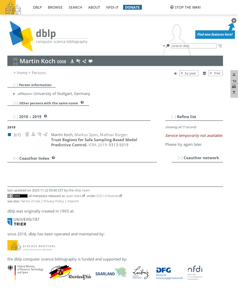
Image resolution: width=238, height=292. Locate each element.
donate (132, 7)
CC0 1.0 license (107, 195)
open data (73, 195)
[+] (15, 102)
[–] (15, 84)
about (94, 7)
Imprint (73, 201)
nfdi (110, 7)
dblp (37, 7)
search (75, 7)
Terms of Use (30, 201)
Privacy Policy (53, 201)
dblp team (82, 190)
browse (55, 7)
